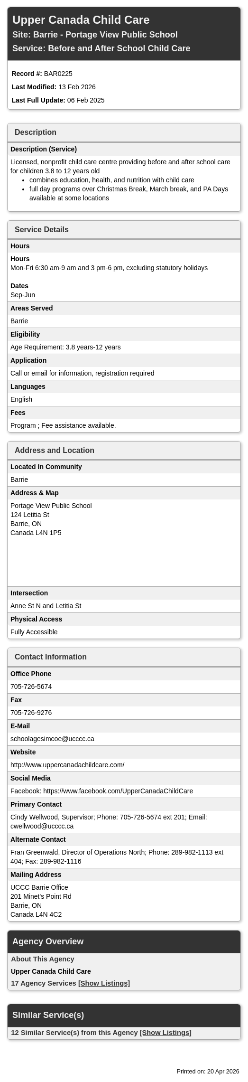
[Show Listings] (104, 983)
